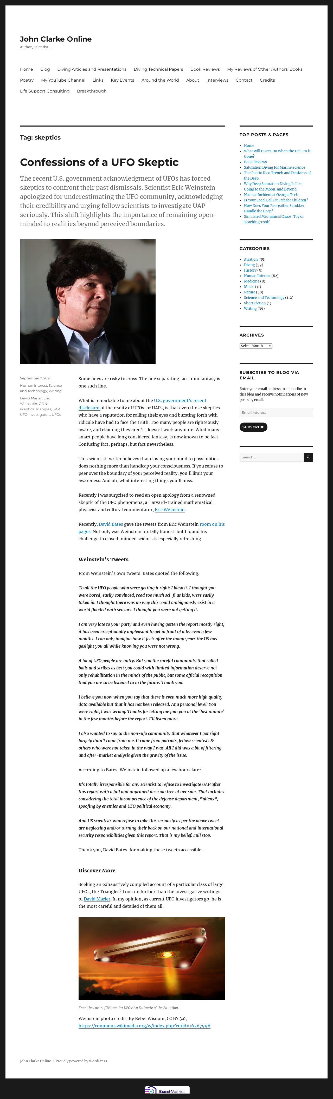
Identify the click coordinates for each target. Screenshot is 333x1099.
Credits (267, 80)
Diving (249, 265)
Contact (244, 80)
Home (26, 69)
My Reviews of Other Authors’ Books (265, 69)
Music (249, 287)
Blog (45, 69)
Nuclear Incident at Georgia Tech (271, 195)
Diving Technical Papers (158, 69)
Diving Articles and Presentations (91, 69)
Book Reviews (205, 69)
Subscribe (253, 427)
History (250, 270)
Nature (249, 292)
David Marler (97, 898)
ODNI (43, 404)
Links (98, 80)
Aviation (251, 259)
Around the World (160, 80)
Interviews (217, 80)
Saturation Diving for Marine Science (274, 167)
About (192, 80)
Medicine (251, 281)
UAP (56, 409)
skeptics (27, 409)
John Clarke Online (56, 39)
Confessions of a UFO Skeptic (99, 162)
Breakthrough (92, 91)
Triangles (43, 409)
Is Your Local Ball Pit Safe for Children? (276, 200)
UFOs (56, 414)
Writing (55, 391)
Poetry (27, 80)
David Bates (111, 524)
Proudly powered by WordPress (81, 1061)
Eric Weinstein (170, 509)
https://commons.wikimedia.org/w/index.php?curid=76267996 (144, 1025)
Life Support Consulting (45, 91)
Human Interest (33, 385)
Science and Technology (264, 297)
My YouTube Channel (63, 80)
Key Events (122, 80)
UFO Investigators (35, 414)
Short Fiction (255, 303)
